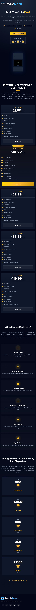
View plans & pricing (18, 33)
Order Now (18, 141)
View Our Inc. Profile (18, 580)
